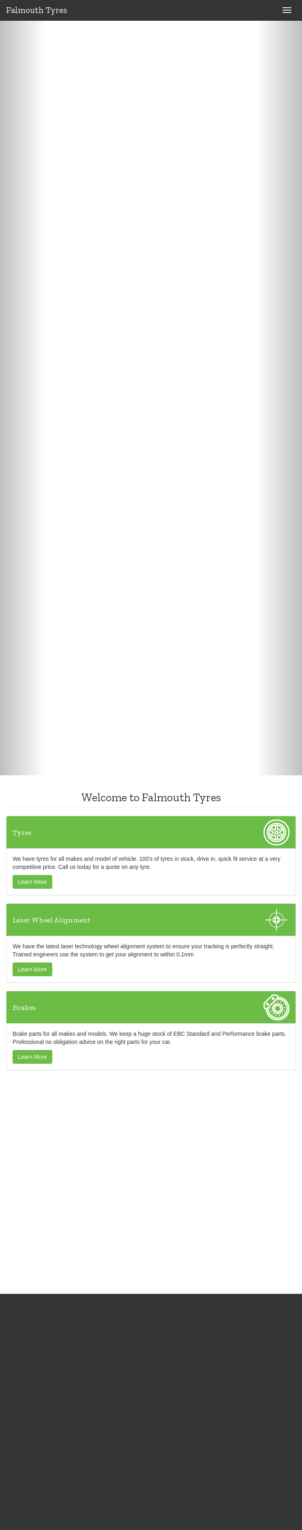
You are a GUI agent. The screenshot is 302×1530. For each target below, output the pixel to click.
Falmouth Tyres (36, 10)
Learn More (32, 882)
